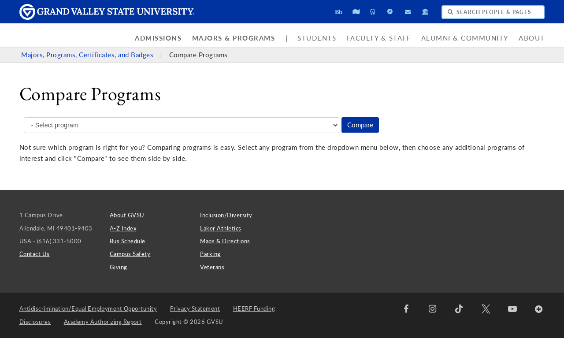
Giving (118, 267)
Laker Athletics (220, 228)
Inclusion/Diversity (226, 215)
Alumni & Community (464, 38)
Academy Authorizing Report (103, 321)
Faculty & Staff (379, 38)
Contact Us (34, 253)
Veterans (212, 267)
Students (316, 38)
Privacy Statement (195, 308)
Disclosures (35, 321)
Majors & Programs (233, 38)
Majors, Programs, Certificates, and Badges (88, 55)
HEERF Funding (254, 308)
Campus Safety (130, 253)
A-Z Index (123, 228)
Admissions (158, 38)
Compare (360, 125)
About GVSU (127, 215)
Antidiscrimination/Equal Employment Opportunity (88, 308)
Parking (210, 253)
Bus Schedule (127, 241)
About (532, 38)
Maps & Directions (225, 241)
